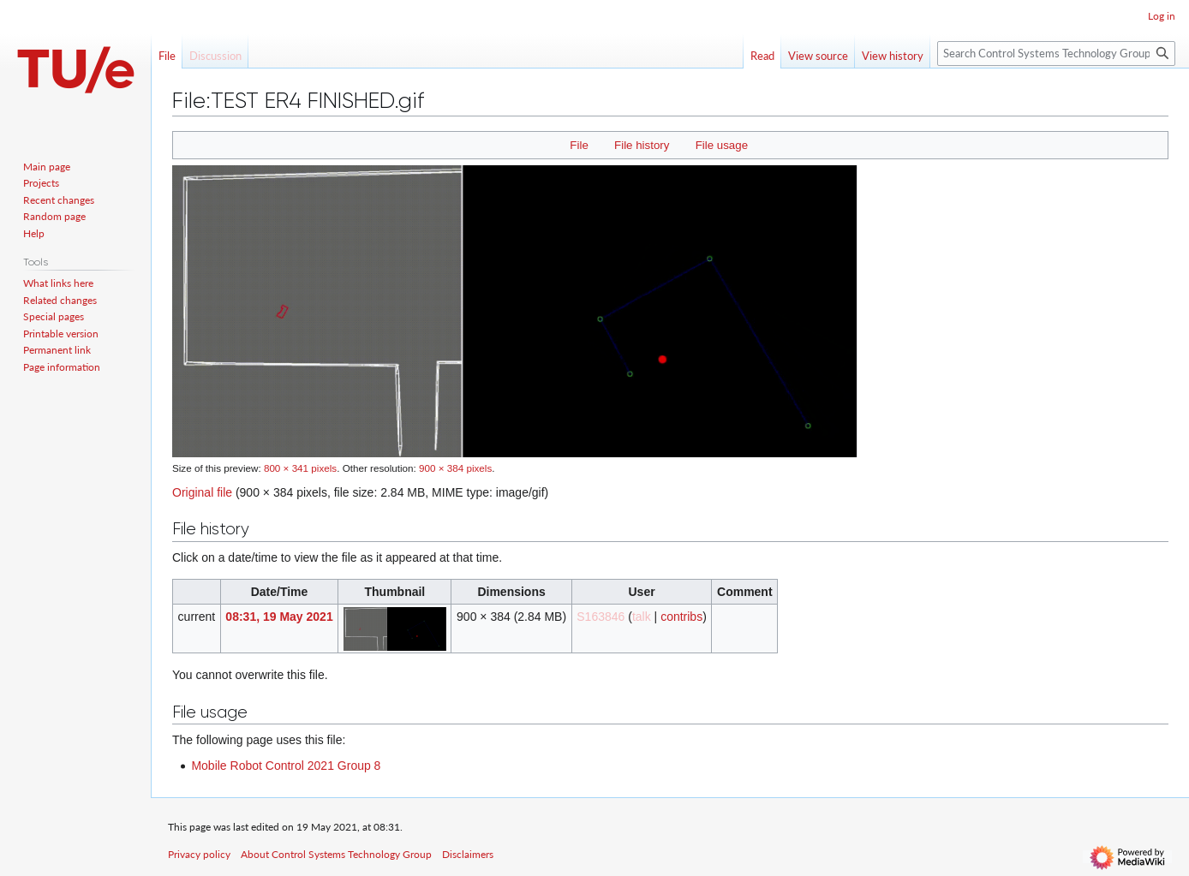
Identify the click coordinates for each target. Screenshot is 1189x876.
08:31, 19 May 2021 (278, 616)
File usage (722, 145)
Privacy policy (199, 854)
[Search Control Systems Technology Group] (1056, 53)
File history (641, 145)
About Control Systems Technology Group (336, 854)
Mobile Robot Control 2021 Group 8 (285, 765)
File (579, 145)
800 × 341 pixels (300, 468)
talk (641, 616)
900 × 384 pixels (455, 468)
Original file (202, 492)
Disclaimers (467, 854)
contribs (681, 616)
